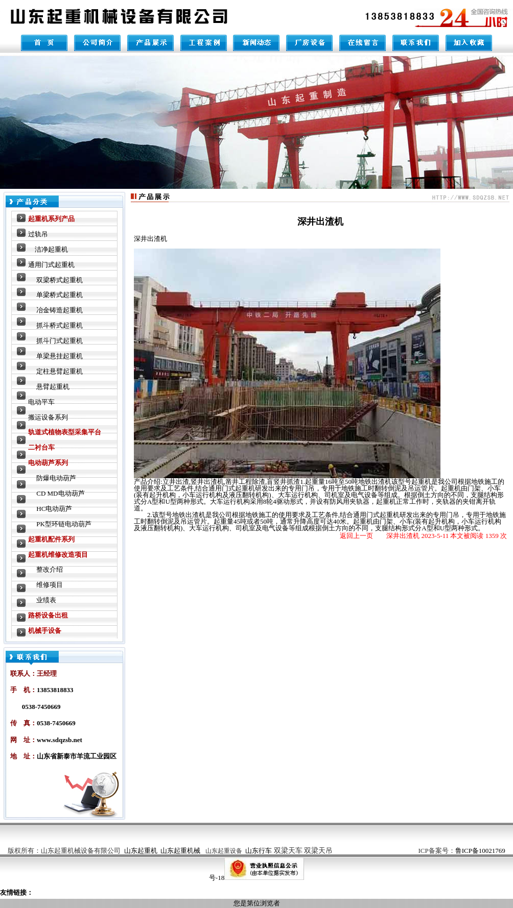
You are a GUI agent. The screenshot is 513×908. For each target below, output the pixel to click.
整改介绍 (49, 569)
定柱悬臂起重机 (59, 371)
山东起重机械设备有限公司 (81, 850)
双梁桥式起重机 (59, 280)
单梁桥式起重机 (59, 295)
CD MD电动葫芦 (60, 493)
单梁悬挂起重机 (59, 356)
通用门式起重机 (51, 264)
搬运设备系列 (48, 417)
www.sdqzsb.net (59, 740)
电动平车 (41, 402)
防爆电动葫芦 (56, 478)
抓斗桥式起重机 (59, 325)
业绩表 (46, 600)
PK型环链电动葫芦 (63, 524)
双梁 (303, 850)
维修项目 (49, 584)
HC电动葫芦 (54, 508)
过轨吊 (38, 234)
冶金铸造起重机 (59, 310)
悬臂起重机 (52, 386)
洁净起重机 (51, 249)
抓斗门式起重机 (59, 341)
